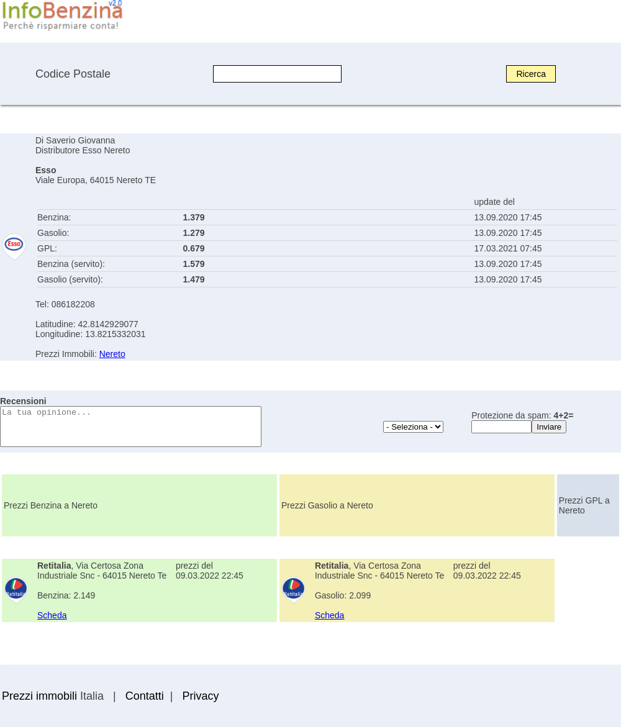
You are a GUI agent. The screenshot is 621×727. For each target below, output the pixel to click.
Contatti (144, 696)
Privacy (200, 696)
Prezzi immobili (39, 696)
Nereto (112, 354)
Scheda (51, 615)
